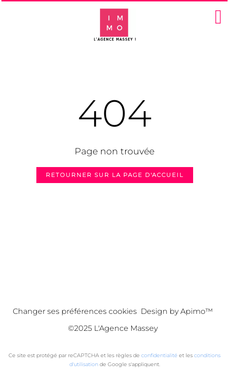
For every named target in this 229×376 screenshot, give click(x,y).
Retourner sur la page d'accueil (115, 174)
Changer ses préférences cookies (75, 311)
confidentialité (159, 355)
